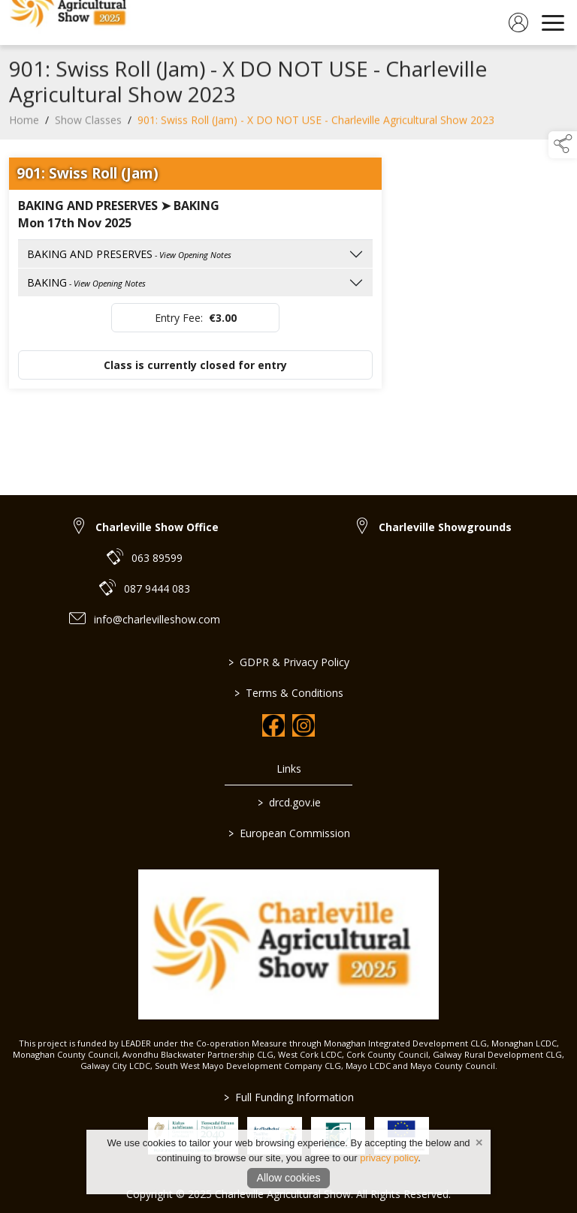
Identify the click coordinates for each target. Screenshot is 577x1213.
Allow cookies (289, 1178)
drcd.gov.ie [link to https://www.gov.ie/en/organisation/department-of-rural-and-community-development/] (288, 802)
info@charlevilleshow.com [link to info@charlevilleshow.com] (157, 619)
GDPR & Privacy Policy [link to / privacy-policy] (288, 662)
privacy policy (389, 1157)
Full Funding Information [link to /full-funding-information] (289, 1097)
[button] (562, 144)
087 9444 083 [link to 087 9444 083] (157, 588)
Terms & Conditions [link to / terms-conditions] (288, 692)
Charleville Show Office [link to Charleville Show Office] (157, 527)
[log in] (518, 23)
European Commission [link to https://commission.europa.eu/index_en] (288, 833)
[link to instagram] (303, 725)
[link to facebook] (273, 725)
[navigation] (553, 22)
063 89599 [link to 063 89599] (157, 558)
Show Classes (88, 123)
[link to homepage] (71, 22)
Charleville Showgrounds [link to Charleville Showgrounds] (445, 527)
